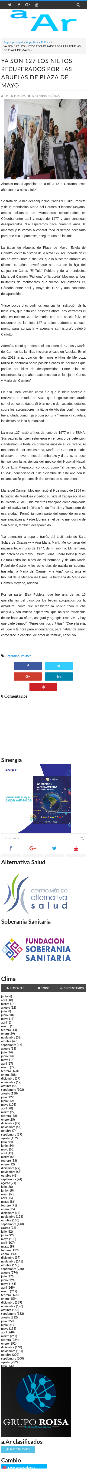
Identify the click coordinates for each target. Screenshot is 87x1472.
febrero (6, 1030)
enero (5, 1033)
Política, (54, 95)
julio (4, 1011)
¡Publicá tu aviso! (18, 1449)
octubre (6, 1041)
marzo (5, 1004)
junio (4, 996)
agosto (5, 1007)
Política (45, 42)
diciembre (7, 1078)
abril (4, 1000)
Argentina (32, 42)
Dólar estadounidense (21, 1467)
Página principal (13, 42)
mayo (4, 1019)
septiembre (8, 1045)
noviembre (8, 1037)
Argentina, (39, 95)
